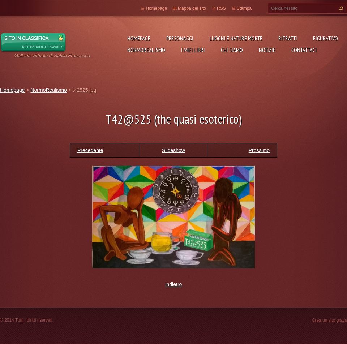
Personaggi (179, 38)
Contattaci (304, 49)
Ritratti (287, 38)
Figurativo (325, 38)
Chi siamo (232, 49)
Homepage (138, 38)
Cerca (340, 8)
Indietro (173, 284)
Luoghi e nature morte (235, 38)
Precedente (90, 150)
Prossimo (259, 150)
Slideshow (173, 150)
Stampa (244, 8)
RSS (221, 8)
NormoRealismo (146, 49)
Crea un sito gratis (329, 320)
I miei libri (193, 49)
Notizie (267, 49)
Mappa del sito (192, 8)
